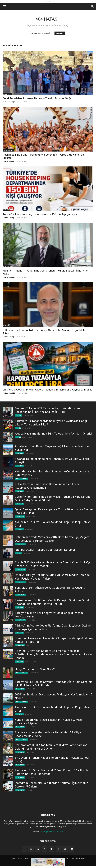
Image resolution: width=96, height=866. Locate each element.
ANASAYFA (59, 33)
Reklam (13, 858)
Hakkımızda (29, 858)
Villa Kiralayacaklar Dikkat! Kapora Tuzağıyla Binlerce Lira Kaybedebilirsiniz (47, 389)
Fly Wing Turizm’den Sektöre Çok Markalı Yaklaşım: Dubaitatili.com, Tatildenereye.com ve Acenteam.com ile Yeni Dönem (54, 654)
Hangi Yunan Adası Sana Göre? (35, 669)
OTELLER (6, 210)
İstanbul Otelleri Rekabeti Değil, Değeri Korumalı (45, 549)
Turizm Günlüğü (9, 102)
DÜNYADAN (19, 466)
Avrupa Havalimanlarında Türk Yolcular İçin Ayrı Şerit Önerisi (53, 433)
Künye (20, 858)
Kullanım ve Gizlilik (78, 858)
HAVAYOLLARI (20, 516)
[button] (4, 6)
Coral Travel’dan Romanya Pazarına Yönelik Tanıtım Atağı (37, 98)
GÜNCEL (5, 385)
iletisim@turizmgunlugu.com (51, 832)
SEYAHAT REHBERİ (21, 478)
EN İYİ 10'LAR (20, 689)
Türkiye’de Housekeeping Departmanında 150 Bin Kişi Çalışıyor (40, 214)
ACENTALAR (7, 94)
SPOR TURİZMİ (8, 150)
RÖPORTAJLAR (20, 544)
